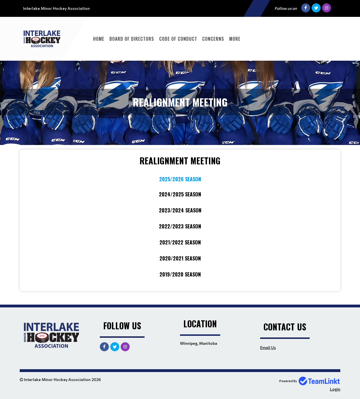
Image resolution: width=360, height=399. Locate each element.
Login (335, 389)
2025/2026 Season (180, 179)
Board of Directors (131, 38)
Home (98, 38)
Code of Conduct (178, 38)
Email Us (268, 347)
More (234, 38)
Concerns (213, 38)
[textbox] (180, 216)
